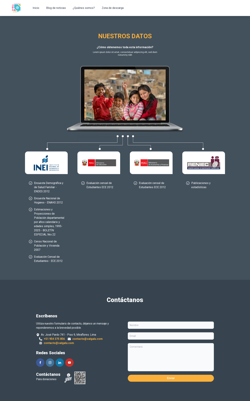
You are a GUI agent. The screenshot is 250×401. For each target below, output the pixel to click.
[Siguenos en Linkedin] (60, 362)
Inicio (36, 8)
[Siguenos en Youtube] (69, 362)
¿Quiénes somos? (84, 8)
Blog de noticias (56, 8)
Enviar (171, 378)
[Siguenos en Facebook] (40, 362)
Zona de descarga (113, 8)
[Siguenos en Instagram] (50, 362)
